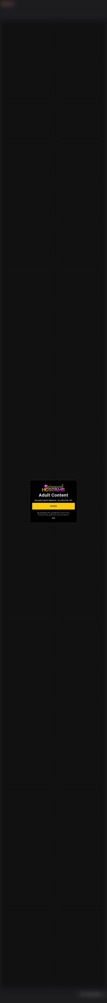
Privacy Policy (43, 515)
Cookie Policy (64, 513)
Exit (53, 518)
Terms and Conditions (60, 515)
